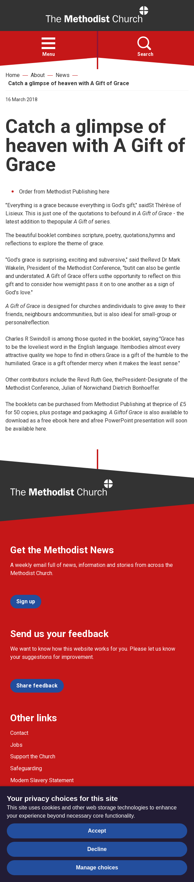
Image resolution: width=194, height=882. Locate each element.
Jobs (16, 745)
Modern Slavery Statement (42, 780)
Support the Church (32, 756)
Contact (19, 733)
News (63, 75)
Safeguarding (26, 768)
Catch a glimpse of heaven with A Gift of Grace (68, 83)
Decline (97, 849)
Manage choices (97, 867)
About (38, 75)
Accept (97, 831)
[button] (48, 43)
